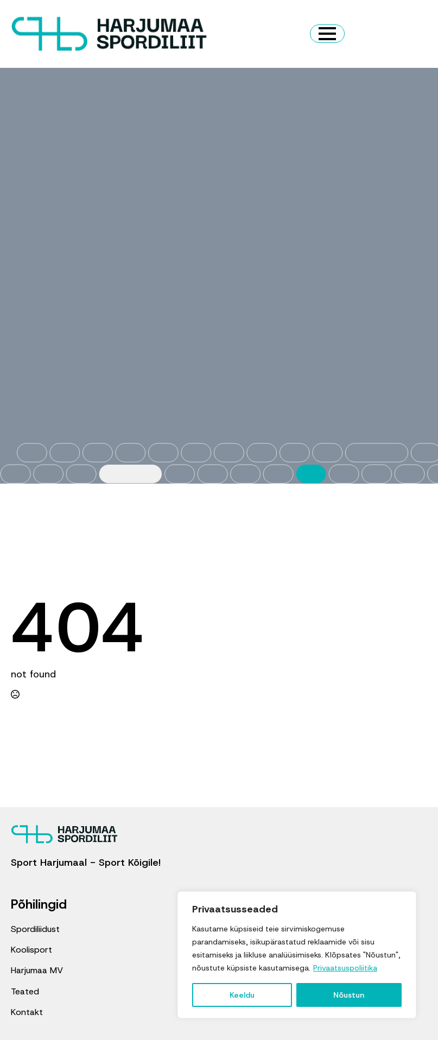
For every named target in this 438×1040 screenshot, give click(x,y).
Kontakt (27, 1012)
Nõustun (348, 995)
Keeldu (242, 995)
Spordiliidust (35, 929)
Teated (25, 991)
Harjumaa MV (37, 970)
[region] (296, 954)
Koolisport (31, 949)
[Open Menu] (327, 33)
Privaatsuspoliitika (345, 968)
